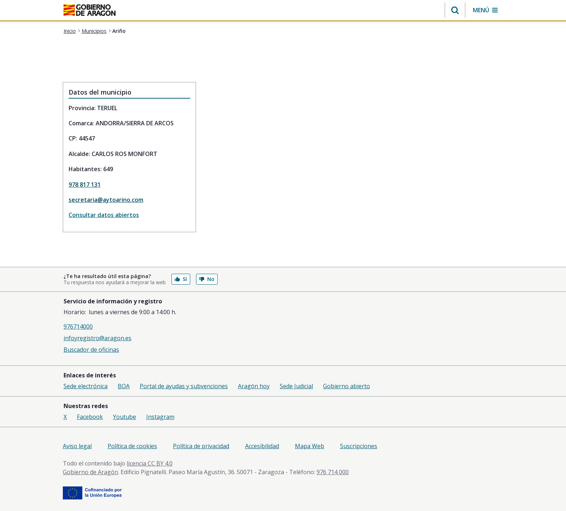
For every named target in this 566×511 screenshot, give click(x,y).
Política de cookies (132, 446)
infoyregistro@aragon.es (97, 338)
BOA (124, 386)
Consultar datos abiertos (104, 215)
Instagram (160, 417)
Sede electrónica (86, 386)
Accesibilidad (262, 446)
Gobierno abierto (346, 386)
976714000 (78, 326)
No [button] (206, 279)
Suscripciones (358, 446)
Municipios (94, 30)
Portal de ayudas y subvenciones (184, 386)
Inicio (70, 30)
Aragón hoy (254, 386)
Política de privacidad (201, 446)
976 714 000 (333, 472)
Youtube (124, 417)
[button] (455, 10)
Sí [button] (181, 279)
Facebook (90, 417)
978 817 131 (85, 185)
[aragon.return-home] (90, 10)
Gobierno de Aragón (90, 472)
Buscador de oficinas (91, 350)
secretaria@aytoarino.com (106, 200)
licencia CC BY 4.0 (150, 463)
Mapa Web (309, 446)
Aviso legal (77, 446)
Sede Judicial (296, 386)
